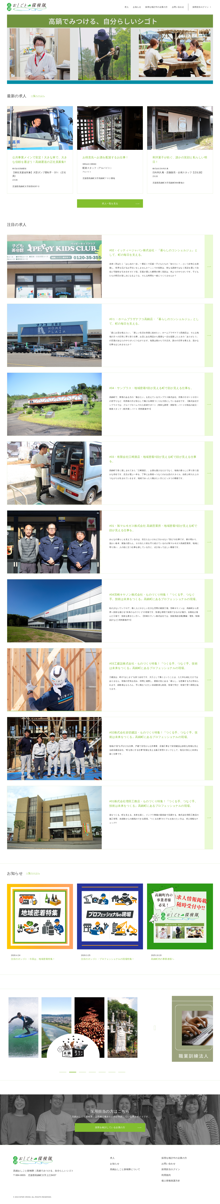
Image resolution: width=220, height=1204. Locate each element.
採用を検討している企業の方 (110, 1127)
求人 (127, 7)
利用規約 (166, 1175)
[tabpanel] (89, 1027)
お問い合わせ (178, 7)
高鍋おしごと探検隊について (125, 1169)
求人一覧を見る (110, 203)
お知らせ (137, 7)
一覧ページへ (38, 96)
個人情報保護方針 (170, 1180)
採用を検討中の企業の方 (156, 7)
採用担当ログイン (201, 7)
